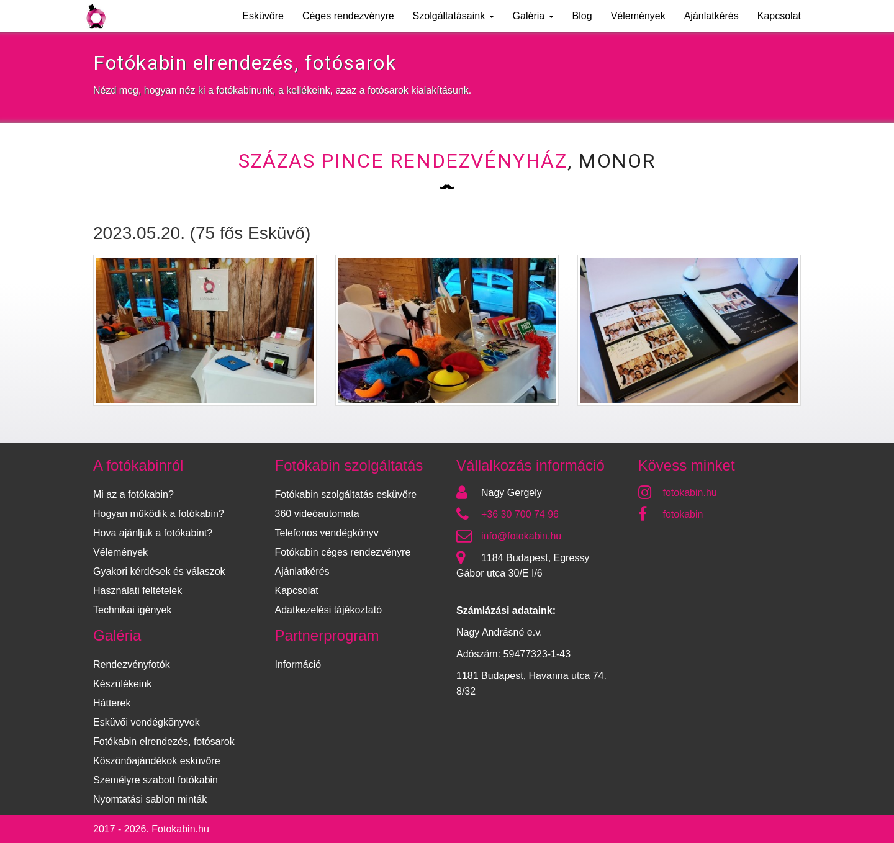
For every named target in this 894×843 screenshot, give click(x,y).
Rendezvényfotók (131, 664)
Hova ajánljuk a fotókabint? (152, 533)
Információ (298, 664)
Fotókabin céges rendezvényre (343, 552)
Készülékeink (122, 683)
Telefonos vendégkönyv (327, 533)
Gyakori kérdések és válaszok (159, 571)
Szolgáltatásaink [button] (453, 16)
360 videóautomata (317, 513)
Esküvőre (263, 16)
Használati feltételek (137, 590)
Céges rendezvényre (348, 16)
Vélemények (638, 16)
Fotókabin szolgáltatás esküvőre (346, 494)
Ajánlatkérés (711, 16)
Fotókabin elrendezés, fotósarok (164, 741)
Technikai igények (132, 610)
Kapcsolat (779, 16)
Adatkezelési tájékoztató (328, 610)
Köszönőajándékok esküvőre (156, 760)
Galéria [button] (533, 16)
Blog (582, 16)
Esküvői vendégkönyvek (146, 722)
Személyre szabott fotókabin (155, 780)
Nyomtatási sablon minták (150, 799)
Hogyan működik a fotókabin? (158, 513)
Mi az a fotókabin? (133, 494)
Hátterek (111, 703)
